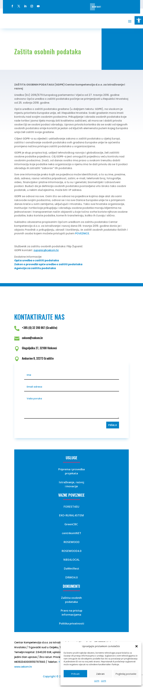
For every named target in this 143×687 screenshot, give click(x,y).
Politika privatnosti (71, 623)
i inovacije (71, 486)
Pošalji (112, 425)
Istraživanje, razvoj (71, 482)
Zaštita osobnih (71, 598)
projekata (71, 473)
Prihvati (75, 673)
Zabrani (100, 673)
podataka (71, 602)
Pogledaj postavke (125, 673)
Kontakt (96, 6)
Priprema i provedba (71, 469)
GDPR (96, 681)
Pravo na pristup (71, 610)
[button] (139, 20)
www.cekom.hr (23, 666)
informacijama (71, 614)
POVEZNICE (82, 233)
